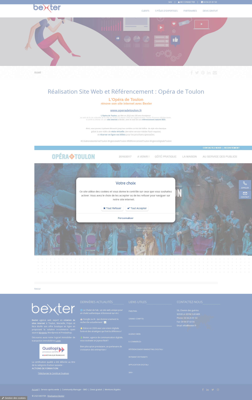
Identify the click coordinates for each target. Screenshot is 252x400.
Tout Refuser (112, 208)
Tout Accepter (137, 208)
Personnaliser (126, 218)
